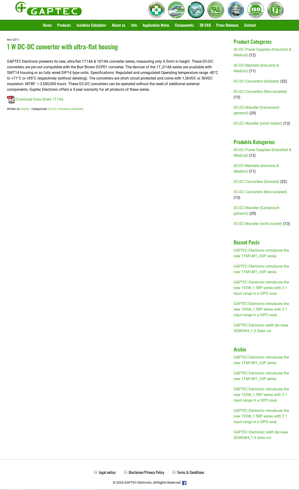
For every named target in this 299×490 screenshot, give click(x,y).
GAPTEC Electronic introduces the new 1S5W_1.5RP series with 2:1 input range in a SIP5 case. (261, 288)
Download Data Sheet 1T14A (35, 99)
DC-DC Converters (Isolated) (65, 109)
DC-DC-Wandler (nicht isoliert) (258, 123)
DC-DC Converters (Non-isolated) (260, 92)
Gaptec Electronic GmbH (48, 10)
